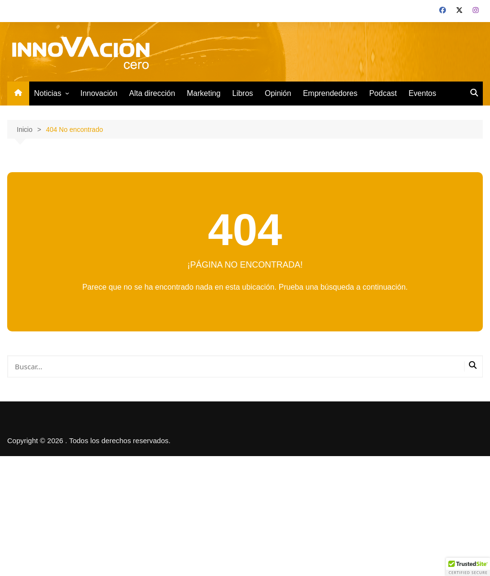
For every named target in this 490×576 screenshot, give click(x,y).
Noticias (47, 93)
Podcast (383, 93)
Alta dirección (152, 93)
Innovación (98, 93)
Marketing (203, 93)
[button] (468, 567)
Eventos (422, 93)
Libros (242, 93)
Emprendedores (330, 93)
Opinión (278, 93)
